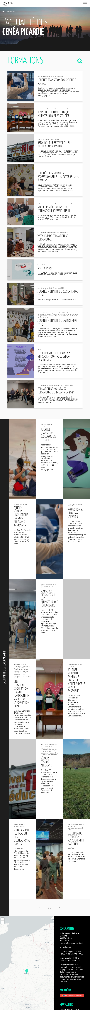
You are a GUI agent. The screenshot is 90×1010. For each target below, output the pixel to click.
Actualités (11, 12)
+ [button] (2, 919)
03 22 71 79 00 (66, 940)
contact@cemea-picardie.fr (72, 943)
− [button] (2, 922)
